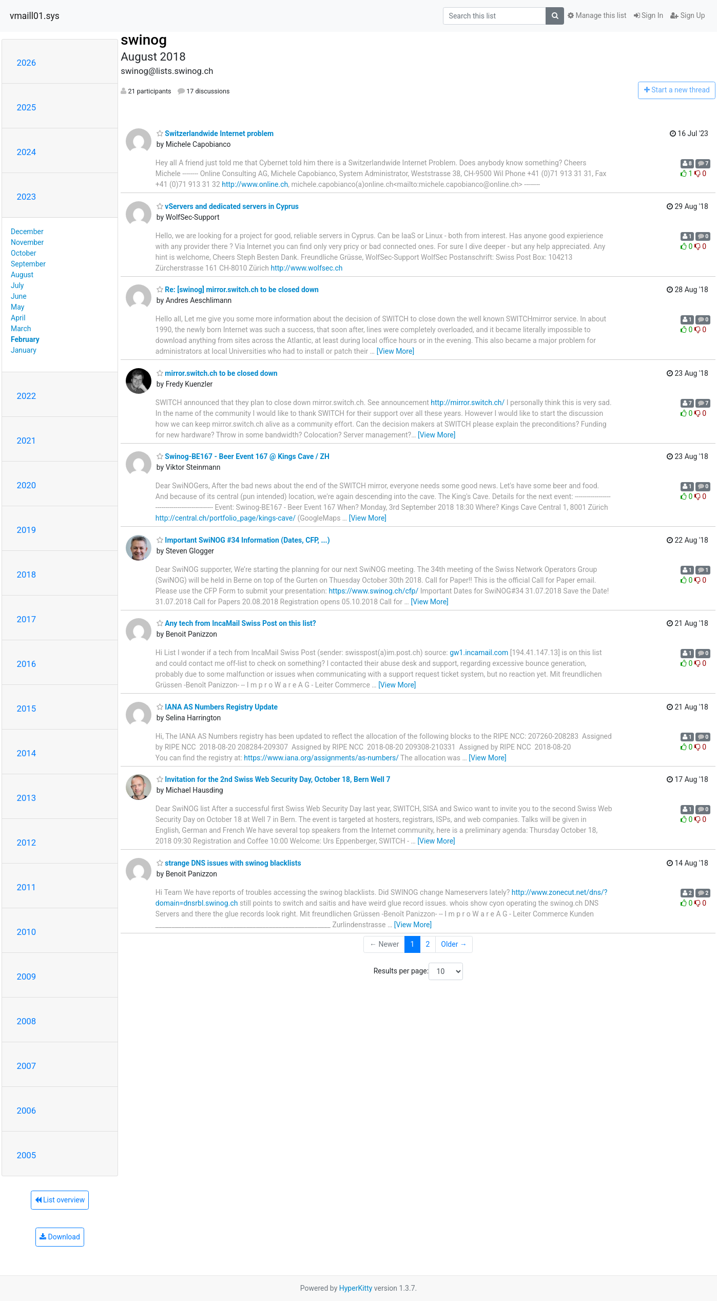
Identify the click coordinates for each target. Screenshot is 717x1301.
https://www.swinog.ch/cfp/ (373, 591)
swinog (144, 39)
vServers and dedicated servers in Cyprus (228, 206)
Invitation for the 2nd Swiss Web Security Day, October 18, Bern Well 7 (274, 779)
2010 (26, 932)
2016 (26, 664)
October (23, 253)
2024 (26, 152)
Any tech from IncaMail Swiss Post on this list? (236, 623)
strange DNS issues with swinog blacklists (229, 863)
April (18, 318)
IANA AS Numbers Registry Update (217, 707)
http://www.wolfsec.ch (307, 268)
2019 (26, 530)
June (19, 296)
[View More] (395, 351)
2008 (26, 1021)
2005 (26, 1155)
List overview (60, 1200)
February (25, 339)
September (28, 264)
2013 (26, 798)
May (17, 307)
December (27, 231)
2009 (26, 976)
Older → (454, 944)
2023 (26, 197)
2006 (26, 1110)
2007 (26, 1066)
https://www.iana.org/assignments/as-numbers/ (321, 758)
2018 (26, 574)
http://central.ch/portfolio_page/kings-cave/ (226, 518)
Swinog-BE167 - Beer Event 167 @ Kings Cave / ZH (243, 456)
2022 (26, 396)
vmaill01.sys (35, 16)
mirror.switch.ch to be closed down (217, 373)
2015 (26, 708)
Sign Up (687, 15)
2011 (26, 887)
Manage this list (597, 15)
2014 (26, 753)
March (21, 328)
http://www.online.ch (255, 184)
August (22, 275)
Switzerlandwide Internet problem (215, 133)
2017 (26, 619)
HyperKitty (356, 1288)
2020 (26, 485)
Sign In (649, 15)
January (23, 350)
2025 (26, 107)
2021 (26, 440)
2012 (26, 842)
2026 (26, 63)
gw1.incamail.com (479, 652)
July (17, 285)
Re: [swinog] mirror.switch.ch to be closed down (238, 289)
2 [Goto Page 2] (427, 944)
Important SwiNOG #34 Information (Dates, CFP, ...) (243, 540)
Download (60, 1237)
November (27, 242)
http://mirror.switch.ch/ (468, 402)
